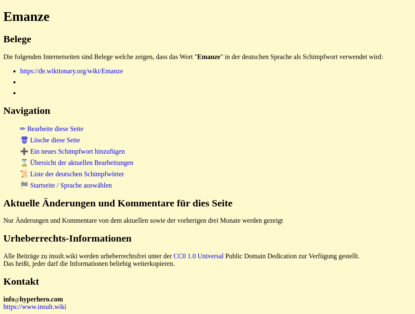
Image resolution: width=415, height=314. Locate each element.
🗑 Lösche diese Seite (50, 140)
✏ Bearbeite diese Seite (51, 128)
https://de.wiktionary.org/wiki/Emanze (71, 71)
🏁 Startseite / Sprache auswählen (66, 185)
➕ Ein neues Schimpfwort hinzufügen (72, 151)
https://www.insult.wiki (34, 306)
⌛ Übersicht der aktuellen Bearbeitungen (77, 162)
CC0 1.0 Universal (199, 256)
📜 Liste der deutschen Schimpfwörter (72, 174)
